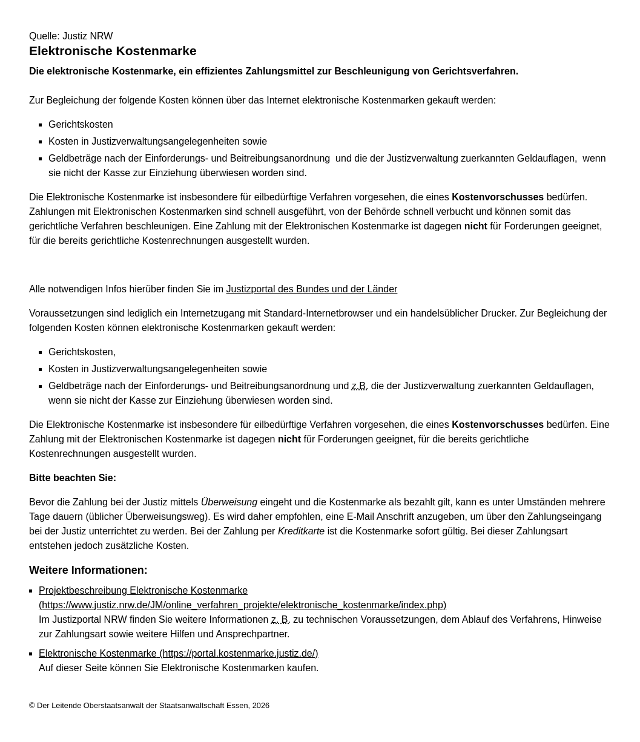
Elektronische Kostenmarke (178, 653)
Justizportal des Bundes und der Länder (312, 289)
